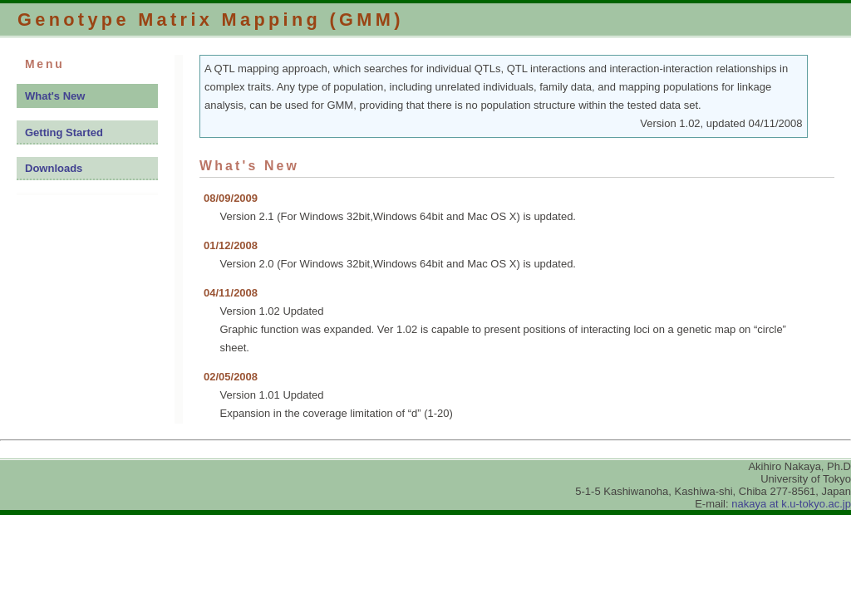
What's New (55, 96)
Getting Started (64, 132)
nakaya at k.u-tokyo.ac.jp (791, 504)
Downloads (53, 168)
